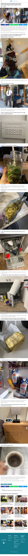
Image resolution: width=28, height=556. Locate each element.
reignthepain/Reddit (3, 358)
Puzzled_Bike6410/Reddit (3, 184)
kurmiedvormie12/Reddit (3, 108)
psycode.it (10, 540)
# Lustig (2, 484)
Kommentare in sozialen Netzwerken (16, 546)
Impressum (22, 538)
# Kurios (5, 484)
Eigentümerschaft (17, 543)
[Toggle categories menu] (1, 1)
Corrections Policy (17, 539)
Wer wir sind (10, 537)
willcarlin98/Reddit (3, 270)
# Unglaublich (9, 484)
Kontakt (9, 538)
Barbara (5, 6)
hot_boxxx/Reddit (3, 475)
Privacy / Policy (23, 539)
